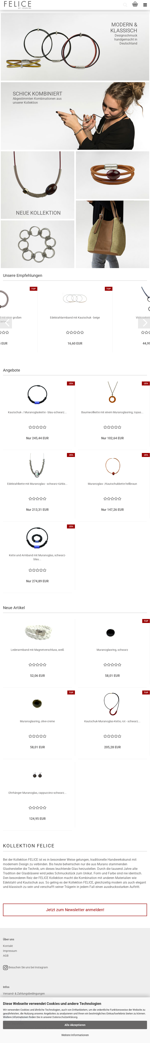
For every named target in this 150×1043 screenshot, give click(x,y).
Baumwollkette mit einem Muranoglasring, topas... (112, 412)
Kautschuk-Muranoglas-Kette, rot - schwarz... (112, 721)
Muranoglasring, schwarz (112, 649)
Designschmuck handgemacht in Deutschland (125, 39)
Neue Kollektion (38, 213)
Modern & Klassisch (123, 28)
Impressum (10, 950)
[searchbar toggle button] (125, 5)
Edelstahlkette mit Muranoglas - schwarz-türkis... (37, 483)
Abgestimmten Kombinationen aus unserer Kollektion (37, 100)
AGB (6, 955)
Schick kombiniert (37, 94)
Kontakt (8, 945)
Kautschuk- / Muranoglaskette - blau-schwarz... (37, 412)
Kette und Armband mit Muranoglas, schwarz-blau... (37, 557)
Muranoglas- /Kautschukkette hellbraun (112, 483)
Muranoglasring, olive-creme (37, 721)
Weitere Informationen (75, 1035)
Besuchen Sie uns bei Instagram (25, 967)
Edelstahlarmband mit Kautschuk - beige (75, 317)
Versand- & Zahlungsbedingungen (24, 993)
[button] (6, 322)
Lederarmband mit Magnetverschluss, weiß (37, 649)
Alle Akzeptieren (75, 1025)
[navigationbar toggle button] (145, 5)
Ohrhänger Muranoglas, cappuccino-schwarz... (37, 792)
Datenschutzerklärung (64, 1017)
